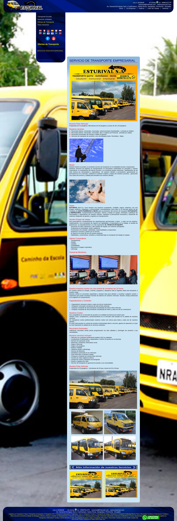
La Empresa (130, 8)
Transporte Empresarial (63, 514)
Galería (141, 8)
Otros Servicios (43, 25)
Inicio (121, 8)
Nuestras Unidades (44, 19)
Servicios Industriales (107, 516)
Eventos (23, 516)
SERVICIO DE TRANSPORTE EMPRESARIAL (50, 50)
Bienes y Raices (45, 516)
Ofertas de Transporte (45, 22)
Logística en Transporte (16, 514)
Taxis (25, 514)
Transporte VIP (49, 514)
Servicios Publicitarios (121, 516)
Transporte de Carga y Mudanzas (107, 514)
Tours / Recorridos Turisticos (113, 518)
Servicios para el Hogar (93, 516)
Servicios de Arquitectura (76, 516)
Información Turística (161, 514)
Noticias (165, 8)
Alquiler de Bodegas (33, 516)
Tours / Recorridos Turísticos (144, 514)
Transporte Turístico (89, 514)
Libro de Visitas (153, 8)
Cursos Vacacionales (136, 516)
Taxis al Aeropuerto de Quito (79, 518)
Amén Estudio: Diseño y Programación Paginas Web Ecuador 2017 (88, 519)
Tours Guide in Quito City (130, 518)
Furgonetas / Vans (76, 514)
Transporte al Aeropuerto (36, 514)
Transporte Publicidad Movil (126, 514)
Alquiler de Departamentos (60, 516)
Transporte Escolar (44, 17)
